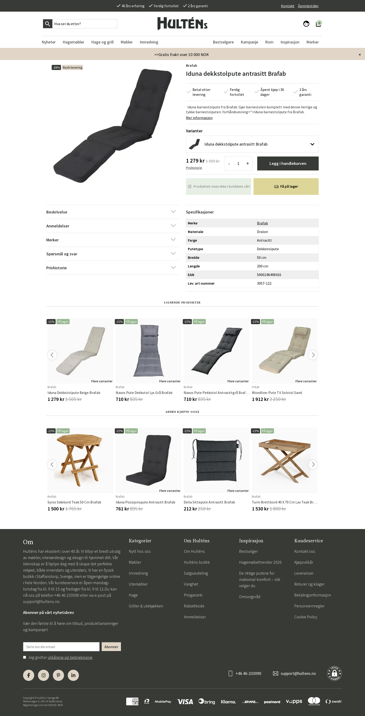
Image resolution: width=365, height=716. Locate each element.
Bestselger (248, 551)
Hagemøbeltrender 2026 (260, 562)
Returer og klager (309, 584)
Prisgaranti (193, 595)
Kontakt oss (304, 551)
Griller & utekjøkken (146, 606)
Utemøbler (138, 584)
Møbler (135, 562)
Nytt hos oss (140, 551)
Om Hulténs (194, 551)
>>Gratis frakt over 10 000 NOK (181, 54)
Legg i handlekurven (288, 163)
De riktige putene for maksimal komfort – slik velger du (259, 579)
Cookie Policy (305, 616)
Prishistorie (194, 168)
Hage (133, 595)
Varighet (191, 584)
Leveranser (304, 573)
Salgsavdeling (196, 573)
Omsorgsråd (249, 596)
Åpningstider (308, 5)
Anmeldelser (195, 616)
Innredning (138, 573)
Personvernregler (309, 606)
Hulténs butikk (197, 562)
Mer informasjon (199, 117)
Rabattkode (194, 606)
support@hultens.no (41, 601)
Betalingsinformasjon (312, 595)
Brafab (191, 65)
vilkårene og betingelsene (70, 657)
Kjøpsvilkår (303, 562)
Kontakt (287, 5)
